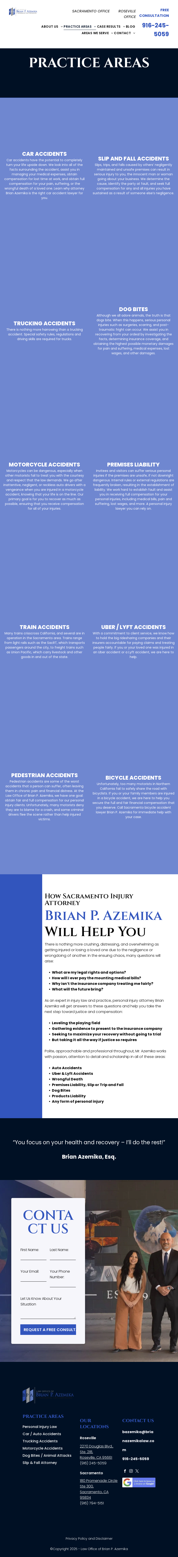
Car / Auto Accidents (42, 1434)
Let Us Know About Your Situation (41, 1301)
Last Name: (59, 1249)
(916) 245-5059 (93, 1463)
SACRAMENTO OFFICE (91, 11)
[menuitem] (52, 26)
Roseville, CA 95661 (96, 1457)
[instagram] (131, 1471)
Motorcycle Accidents (43, 1448)
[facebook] (124, 1471)
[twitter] (137, 1471)
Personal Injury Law (40, 1426)
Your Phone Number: (60, 1274)
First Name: (30, 1249)
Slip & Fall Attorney (40, 1462)
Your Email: (30, 1271)
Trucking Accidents (40, 1441)
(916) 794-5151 (92, 1503)
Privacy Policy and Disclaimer (89, 1538)
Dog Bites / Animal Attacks (47, 1455)
